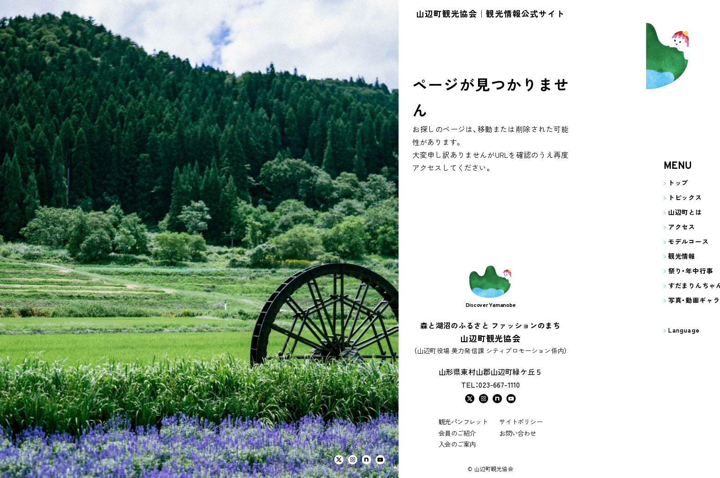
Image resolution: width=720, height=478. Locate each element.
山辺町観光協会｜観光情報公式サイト (490, 13)
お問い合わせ (517, 433)
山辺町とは (623, 212)
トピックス (623, 197)
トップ (616, 182)
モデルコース (626, 241)
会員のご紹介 (457, 433)
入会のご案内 (457, 444)
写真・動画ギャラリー (638, 300)
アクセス (619, 226)
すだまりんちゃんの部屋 (643, 285)
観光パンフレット (463, 421)
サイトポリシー (520, 421)
